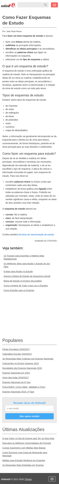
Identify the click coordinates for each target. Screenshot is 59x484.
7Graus (28, 479)
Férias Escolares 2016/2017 (16, 349)
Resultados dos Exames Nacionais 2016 (22, 368)
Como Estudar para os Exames (19, 290)
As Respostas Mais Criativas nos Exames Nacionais (27, 358)
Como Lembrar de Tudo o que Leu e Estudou (26, 285)
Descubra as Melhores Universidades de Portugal (26, 443)
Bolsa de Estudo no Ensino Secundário (23, 281)
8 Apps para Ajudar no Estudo (18, 271)
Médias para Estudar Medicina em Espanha (23, 460)
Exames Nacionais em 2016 (16, 373)
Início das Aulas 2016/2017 (15, 377)
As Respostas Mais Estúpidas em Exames (23, 465)
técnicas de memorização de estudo (36, 234)
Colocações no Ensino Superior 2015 (20, 363)
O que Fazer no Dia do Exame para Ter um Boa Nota (28, 438)
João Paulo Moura (14, 31)
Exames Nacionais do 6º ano (16, 382)
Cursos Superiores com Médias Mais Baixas (24, 448)
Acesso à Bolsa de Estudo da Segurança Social (27, 276)
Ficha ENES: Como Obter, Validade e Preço (23, 387)
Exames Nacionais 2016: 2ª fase (18, 391)
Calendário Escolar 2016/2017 (17, 354)
